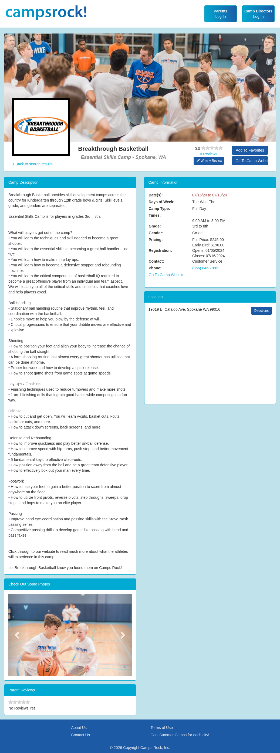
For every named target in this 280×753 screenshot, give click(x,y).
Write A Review (209, 161)
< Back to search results (32, 164)
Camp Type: (159, 208)
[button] (17, 635)
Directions (261, 311)
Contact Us (80, 735)
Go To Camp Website (251, 161)
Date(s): (156, 195)
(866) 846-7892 (205, 268)
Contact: (156, 261)
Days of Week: (161, 202)
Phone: (155, 268)
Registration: (160, 250)
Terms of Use (162, 727)
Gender (155, 233)
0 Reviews (209, 154)
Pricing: (156, 239)
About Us (79, 727)
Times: (155, 215)
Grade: (155, 226)
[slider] (212, 148)
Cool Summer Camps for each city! (180, 735)
